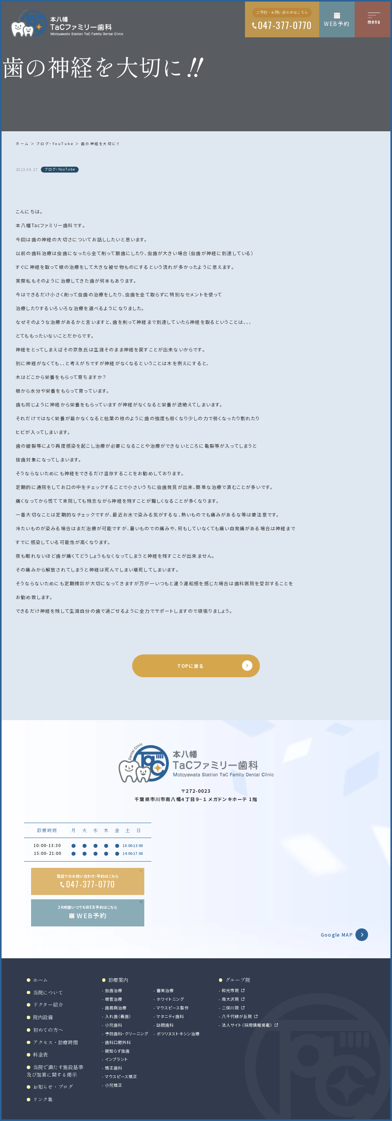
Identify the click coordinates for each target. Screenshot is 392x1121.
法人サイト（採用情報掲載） (247, 1025)
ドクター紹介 (48, 1004)
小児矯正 (113, 1085)
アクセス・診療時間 (55, 1042)
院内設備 (43, 1017)
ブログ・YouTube (55, 143)
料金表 (40, 1054)
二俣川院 (230, 1008)
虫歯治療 (113, 990)
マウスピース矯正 (121, 1076)
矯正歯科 (113, 1068)
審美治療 (165, 990)
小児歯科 (113, 1025)
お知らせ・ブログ (53, 1086)
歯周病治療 (116, 1008)
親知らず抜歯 (117, 1051)
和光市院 (230, 990)
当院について (48, 992)
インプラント (116, 1059)
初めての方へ (48, 1029)
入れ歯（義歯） (118, 1016)
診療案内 (119, 979)
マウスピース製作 (172, 1008)
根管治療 (113, 999)
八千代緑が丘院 (237, 1016)
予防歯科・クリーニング (126, 1033)
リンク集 (43, 1099)
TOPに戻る (190, 665)
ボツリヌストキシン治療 (178, 1033)
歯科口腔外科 (118, 1042)
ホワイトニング (170, 999)
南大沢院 (230, 999)
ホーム (22, 143)
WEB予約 (337, 24)
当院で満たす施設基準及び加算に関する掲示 (55, 1071)
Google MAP (337, 934)
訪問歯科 (165, 1025)
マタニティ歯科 (170, 1016)
